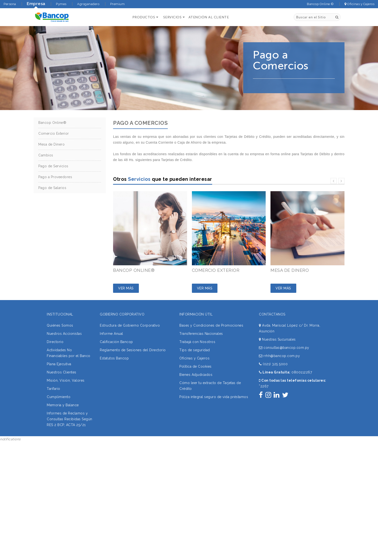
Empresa (36, 3)
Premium (117, 4)
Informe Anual (111, 334)
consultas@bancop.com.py (284, 348)
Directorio (55, 342)
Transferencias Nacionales (201, 334)
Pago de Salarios (52, 188)
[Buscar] (337, 17)
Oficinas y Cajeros (359, 4)
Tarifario (53, 389)
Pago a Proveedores (55, 177)
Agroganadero (88, 4)
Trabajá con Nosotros (197, 342)
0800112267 (301, 372)
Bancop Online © (320, 4)
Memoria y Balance (63, 405)
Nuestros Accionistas (64, 334)
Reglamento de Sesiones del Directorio (133, 350)
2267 (264, 386)
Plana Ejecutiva (59, 364)
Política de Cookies (195, 366)
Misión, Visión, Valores (66, 380)
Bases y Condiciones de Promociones (211, 325)
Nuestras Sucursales (277, 339)
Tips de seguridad (194, 350)
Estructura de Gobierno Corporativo (130, 325)
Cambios (45, 155)
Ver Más (126, 288)
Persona (10, 4)
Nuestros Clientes (61, 372)
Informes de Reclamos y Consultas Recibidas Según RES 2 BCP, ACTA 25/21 (69, 419)
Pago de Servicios (53, 166)
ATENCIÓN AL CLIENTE (209, 17)
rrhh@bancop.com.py (279, 356)
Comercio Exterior (53, 133)
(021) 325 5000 (273, 364)
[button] (144, 17)
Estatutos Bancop (114, 358)
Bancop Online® (52, 123)
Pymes (61, 4)
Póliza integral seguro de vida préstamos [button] (213, 397)
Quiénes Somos (60, 325)
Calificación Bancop (116, 342)
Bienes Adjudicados (195, 375)
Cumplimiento (58, 397)
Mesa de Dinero (51, 144)
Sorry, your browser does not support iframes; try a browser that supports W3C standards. (36, 474)
